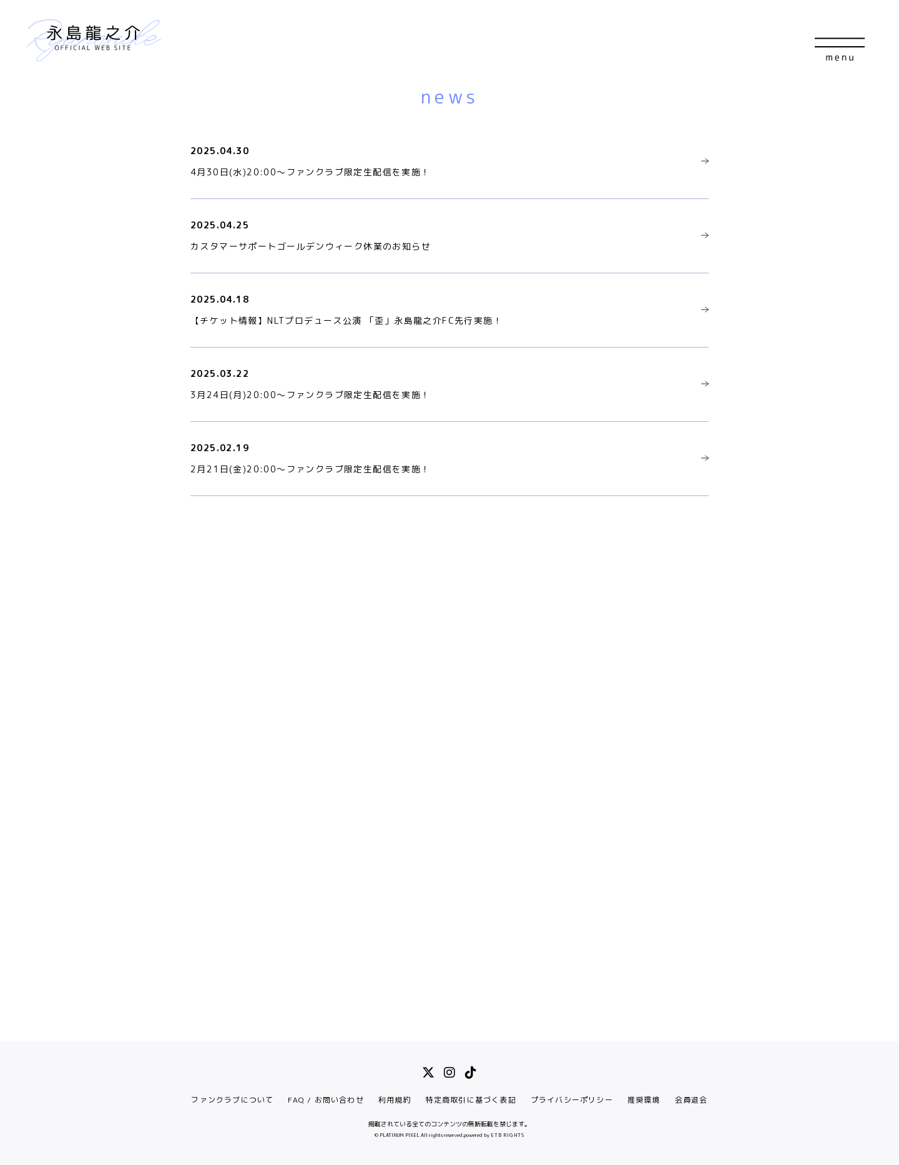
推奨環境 (644, 1099)
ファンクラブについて (232, 1099)
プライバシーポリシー (572, 1099)
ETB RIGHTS (507, 1135)
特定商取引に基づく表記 (471, 1099)
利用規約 (394, 1099)
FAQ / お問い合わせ (325, 1099)
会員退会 (691, 1099)
